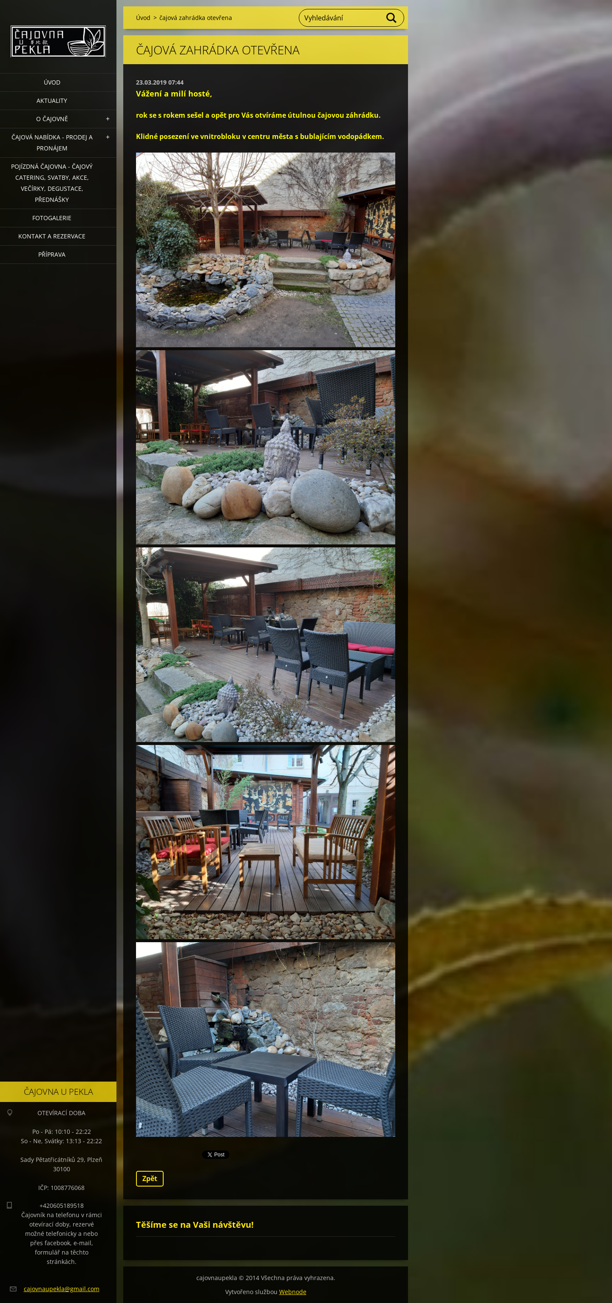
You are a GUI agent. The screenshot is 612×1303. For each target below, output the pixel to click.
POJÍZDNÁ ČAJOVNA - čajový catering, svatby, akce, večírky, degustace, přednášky (52, 183)
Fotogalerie (51, 218)
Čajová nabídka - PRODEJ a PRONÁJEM (52, 142)
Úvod (52, 82)
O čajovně (52, 119)
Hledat (391, 17)
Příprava (51, 254)
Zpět (149, 1178)
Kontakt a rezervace (51, 236)
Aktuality (52, 100)
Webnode (292, 1292)
